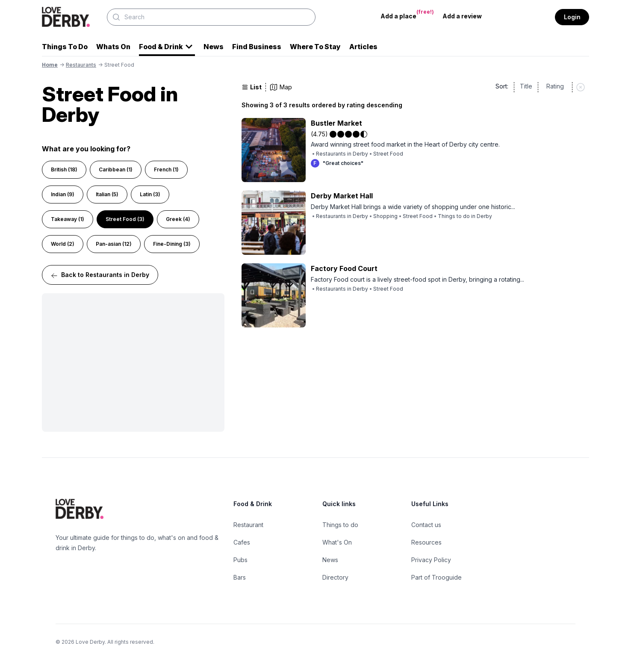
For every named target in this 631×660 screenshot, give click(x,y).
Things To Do (65, 46)
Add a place (407, 14)
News (213, 46)
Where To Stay (315, 46)
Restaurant (248, 524)
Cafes (241, 542)
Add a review (462, 16)
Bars (239, 577)
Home (50, 65)
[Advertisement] (133, 362)
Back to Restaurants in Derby (100, 275)
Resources (426, 542)
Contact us (426, 524)
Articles (363, 46)
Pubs (240, 559)
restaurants (81, 65)
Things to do (340, 524)
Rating (555, 86)
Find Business (256, 46)
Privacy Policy (431, 559)
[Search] (211, 17)
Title (526, 86)
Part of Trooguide (436, 577)
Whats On (113, 46)
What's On (337, 542)
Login (572, 17)
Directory (335, 577)
